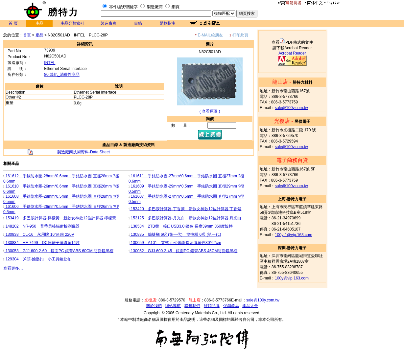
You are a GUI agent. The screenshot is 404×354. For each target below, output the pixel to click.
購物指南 (168, 23)
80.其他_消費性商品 (61, 74)
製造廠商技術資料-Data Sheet (83, 152)
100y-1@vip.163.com (293, 234)
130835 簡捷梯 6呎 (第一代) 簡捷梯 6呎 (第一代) (175, 234)
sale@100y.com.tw (291, 107)
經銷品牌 (212, 305)
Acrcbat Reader (292, 53)
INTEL (49, 62)
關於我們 (154, 305)
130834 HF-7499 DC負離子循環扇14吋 (42, 242)
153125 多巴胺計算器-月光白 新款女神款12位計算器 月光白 (185, 218)
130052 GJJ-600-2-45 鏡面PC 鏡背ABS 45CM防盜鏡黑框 (183, 251)
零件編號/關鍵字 (123, 7)
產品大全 (250, 305)
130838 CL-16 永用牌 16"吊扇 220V (39, 234)
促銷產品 (231, 305)
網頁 (175, 7)
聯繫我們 (192, 305)
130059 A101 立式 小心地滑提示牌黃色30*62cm (175, 242)
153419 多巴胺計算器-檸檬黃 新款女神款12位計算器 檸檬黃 (60, 218)
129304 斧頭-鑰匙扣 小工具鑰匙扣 (37, 259)
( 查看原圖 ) (210, 111)
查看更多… (13, 268)
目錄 (138, 23)
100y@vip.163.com (292, 278)
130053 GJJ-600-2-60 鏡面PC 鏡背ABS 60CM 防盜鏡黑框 (58, 251)
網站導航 (173, 305)
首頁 (27, 35)
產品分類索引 (72, 23)
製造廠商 (155, 7)
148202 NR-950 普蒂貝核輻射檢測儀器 (42, 226)
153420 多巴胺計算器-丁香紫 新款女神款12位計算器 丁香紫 (185, 209)
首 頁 (13, 23)
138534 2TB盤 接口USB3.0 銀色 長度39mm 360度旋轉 (181, 226)
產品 (39, 35)
